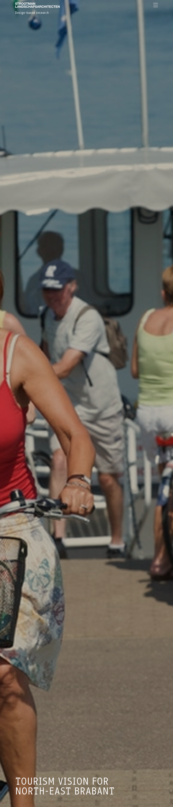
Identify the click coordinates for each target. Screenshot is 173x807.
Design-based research (32, 13)
